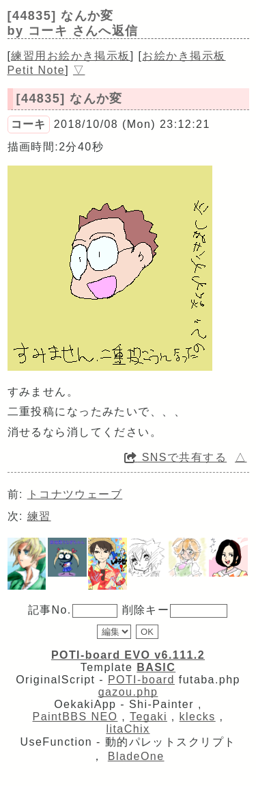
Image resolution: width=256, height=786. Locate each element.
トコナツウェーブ (75, 494)
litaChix (128, 729)
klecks (198, 716)
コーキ (28, 124)
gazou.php (128, 692)
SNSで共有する (175, 457)
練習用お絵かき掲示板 (70, 56)
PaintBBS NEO (75, 716)
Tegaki (148, 716)
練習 (39, 516)
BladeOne (136, 756)
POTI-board (141, 679)
